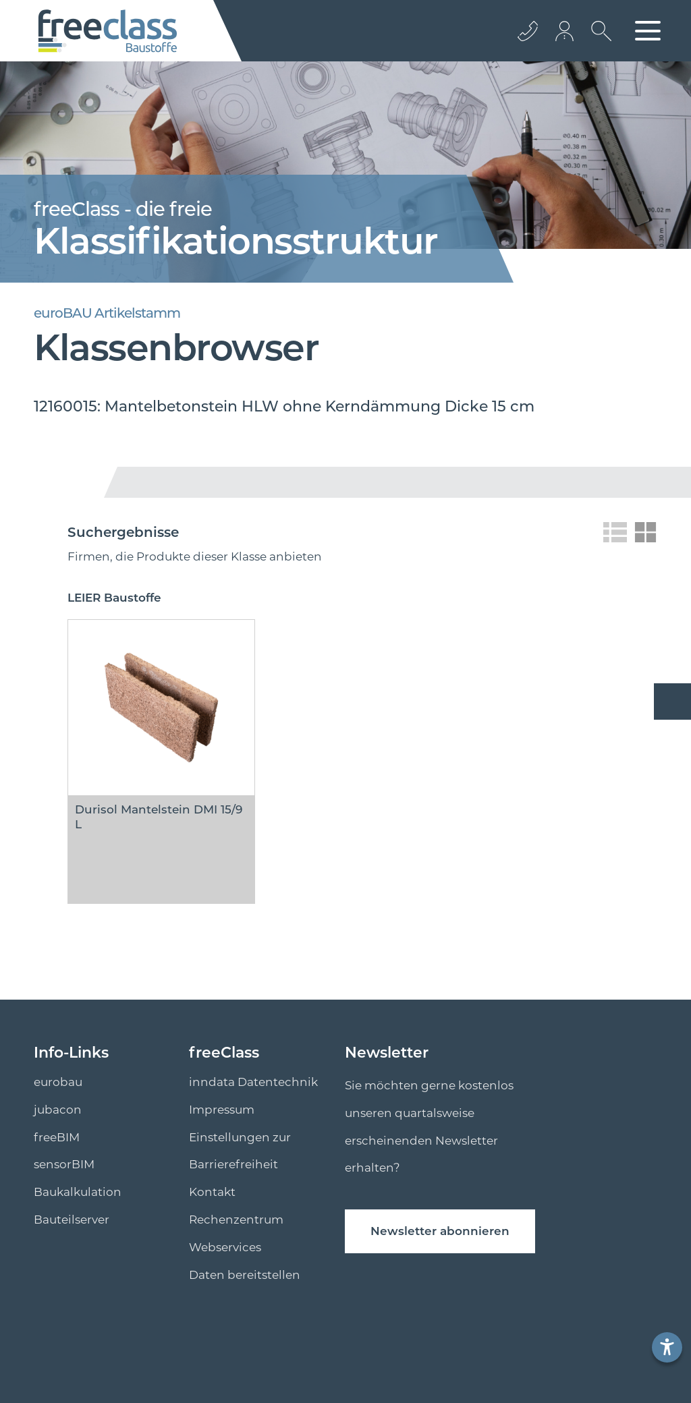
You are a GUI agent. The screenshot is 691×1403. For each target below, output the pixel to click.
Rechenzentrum (236, 1219)
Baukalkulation (77, 1192)
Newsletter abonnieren (439, 1231)
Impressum (221, 1109)
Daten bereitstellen (244, 1275)
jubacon (58, 1109)
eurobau (58, 1082)
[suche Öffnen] (597, 41)
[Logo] (108, 31)
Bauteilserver (71, 1219)
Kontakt (212, 1192)
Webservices (225, 1247)
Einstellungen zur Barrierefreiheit (240, 1151)
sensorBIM (64, 1164)
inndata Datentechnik (253, 1082)
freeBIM (57, 1137)
